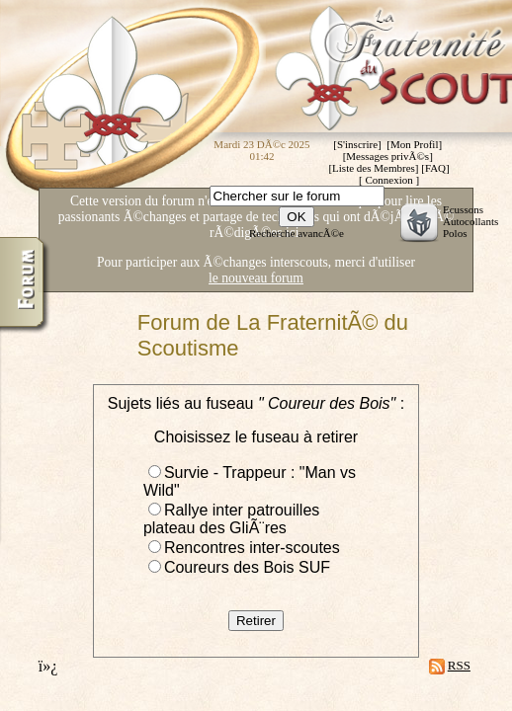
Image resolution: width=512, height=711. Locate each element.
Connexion (388, 180)
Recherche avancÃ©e (296, 233)
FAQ (435, 168)
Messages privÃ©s (387, 156)
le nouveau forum (256, 278)
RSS (459, 665)
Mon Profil (414, 144)
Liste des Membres (373, 168)
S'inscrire (357, 144)
